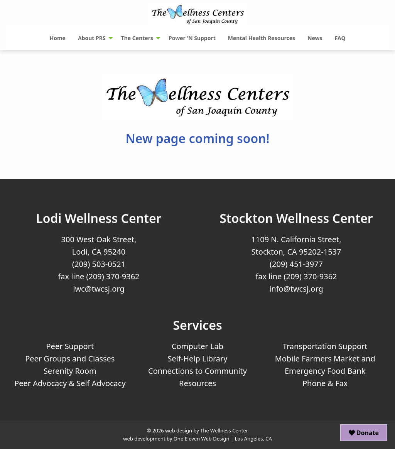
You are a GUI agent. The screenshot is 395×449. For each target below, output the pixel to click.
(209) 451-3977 (296, 264)
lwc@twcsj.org (99, 289)
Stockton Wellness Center (296, 218)
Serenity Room (70, 371)
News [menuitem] (314, 38)
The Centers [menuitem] (137, 38)
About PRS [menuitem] (92, 38)
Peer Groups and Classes (70, 358)
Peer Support (70, 346)
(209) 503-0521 (98, 264)
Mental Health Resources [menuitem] (261, 38)
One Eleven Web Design (202, 438)
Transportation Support (325, 346)
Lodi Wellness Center (98, 218)
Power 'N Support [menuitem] (192, 38)
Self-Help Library (198, 358)
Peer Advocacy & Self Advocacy (70, 383)
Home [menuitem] (57, 38)
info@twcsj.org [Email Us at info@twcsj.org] (296, 289)
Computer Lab (197, 346)
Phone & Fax (325, 383)
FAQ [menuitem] (340, 38)
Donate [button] (364, 433)
